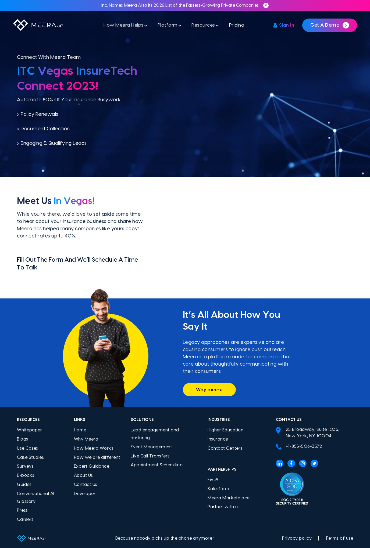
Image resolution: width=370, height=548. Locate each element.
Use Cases (27, 448)
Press (22, 511)
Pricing (239, 26)
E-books (25, 476)
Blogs (22, 439)
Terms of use (339, 538)
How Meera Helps (121, 26)
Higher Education (225, 430)
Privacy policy (297, 538)
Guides (24, 485)
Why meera (210, 389)
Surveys (25, 466)
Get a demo (329, 26)
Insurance (218, 439)
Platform (166, 26)
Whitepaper (29, 430)
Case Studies (30, 457)
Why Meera (86, 439)
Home (80, 430)
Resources (204, 26)
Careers (25, 520)
